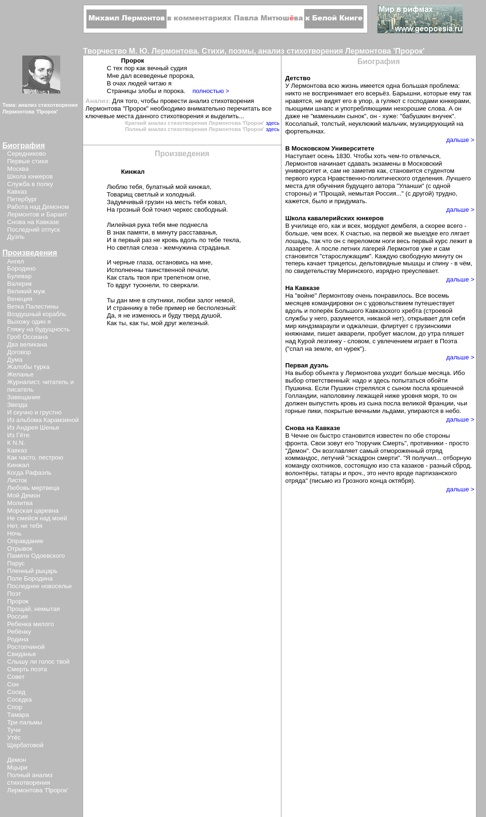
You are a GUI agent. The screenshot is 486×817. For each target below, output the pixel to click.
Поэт (14, 593)
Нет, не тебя (25, 525)
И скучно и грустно (34, 412)
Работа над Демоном (38, 206)
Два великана (27, 344)
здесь (273, 123)
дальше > (460, 139)
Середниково (26, 153)
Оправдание (25, 541)
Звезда (17, 404)
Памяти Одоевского (36, 555)
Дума (14, 359)
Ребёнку (19, 631)
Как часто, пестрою (35, 457)
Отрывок (19, 548)
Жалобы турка (28, 366)
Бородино (21, 268)
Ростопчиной (26, 646)
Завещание (23, 397)
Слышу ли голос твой (38, 661)
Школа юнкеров (30, 176)
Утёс (14, 737)
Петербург (22, 199)
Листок (17, 480)
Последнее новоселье (39, 586)
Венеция (19, 298)
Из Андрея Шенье (33, 427)
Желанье (20, 374)
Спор (14, 707)
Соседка (19, 699)
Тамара (18, 714)
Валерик (19, 283)
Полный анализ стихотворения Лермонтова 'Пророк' (37, 782)
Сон (13, 684)
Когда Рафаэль (29, 472)
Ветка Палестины (32, 306)
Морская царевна (32, 510)
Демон (16, 759)
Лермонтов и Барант (37, 214)
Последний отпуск (33, 229)
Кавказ (17, 191)
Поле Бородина (30, 578)
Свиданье (21, 653)
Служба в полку (30, 184)
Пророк (17, 601)
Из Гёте (18, 435)
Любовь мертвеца (33, 487)
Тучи (13, 729)
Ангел (15, 261)
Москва (17, 168)
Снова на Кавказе (33, 221)
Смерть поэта (27, 669)
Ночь (14, 533)
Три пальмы (24, 722)
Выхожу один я (29, 321)
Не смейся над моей (37, 518)
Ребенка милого (30, 624)
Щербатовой (25, 745)
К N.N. (16, 442)
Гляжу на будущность (38, 329)
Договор (19, 352)
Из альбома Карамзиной (43, 419)
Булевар (19, 276)
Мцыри (17, 767)
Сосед (16, 691)
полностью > (210, 90)
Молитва (20, 503)
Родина (17, 639)
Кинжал (18, 465)
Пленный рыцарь (32, 570)
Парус (16, 563)
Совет (16, 676)
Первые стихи (27, 161)
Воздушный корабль (36, 314)
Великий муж (26, 291)
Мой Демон (23, 495)
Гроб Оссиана (27, 336)
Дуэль (16, 236)
